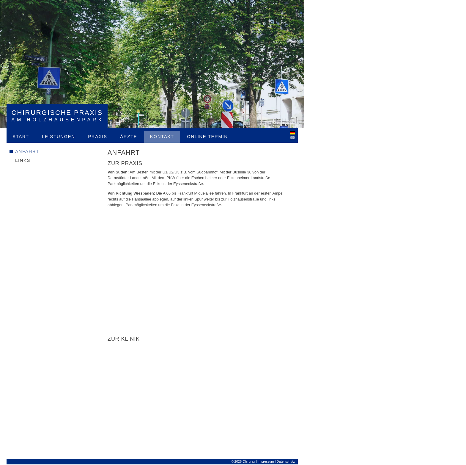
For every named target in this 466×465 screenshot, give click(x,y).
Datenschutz (286, 461)
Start (20, 136)
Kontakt (162, 136)
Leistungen (58, 136)
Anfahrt (27, 151)
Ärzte (128, 136)
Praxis (97, 136)
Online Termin (207, 136)
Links (22, 160)
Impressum (266, 461)
